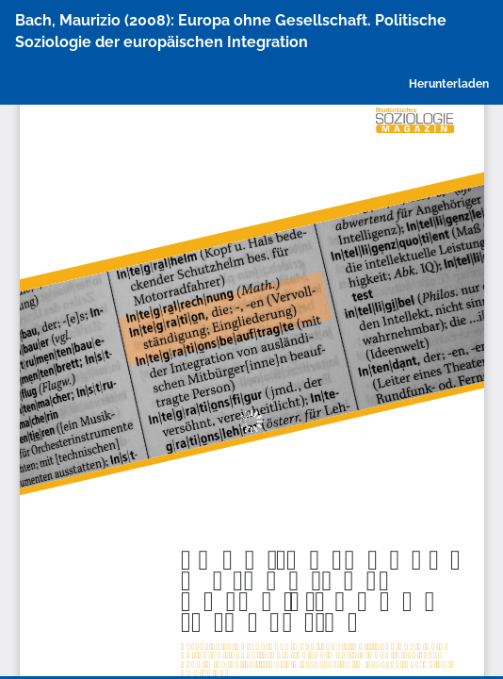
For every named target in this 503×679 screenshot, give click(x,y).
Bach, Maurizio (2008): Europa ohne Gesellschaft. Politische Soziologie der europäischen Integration (230, 31)
